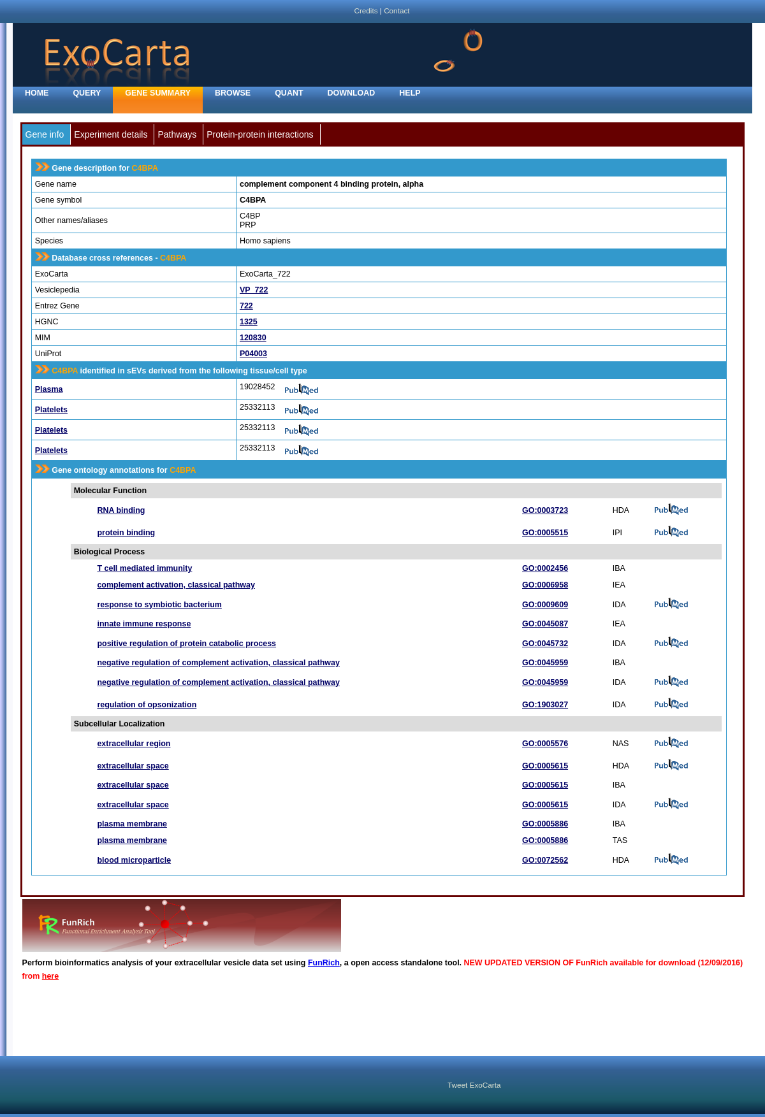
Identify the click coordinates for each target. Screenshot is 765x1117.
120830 (253, 337)
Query (87, 93)
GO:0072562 (545, 860)
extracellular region (133, 743)
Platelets (51, 409)
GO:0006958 (545, 584)
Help (409, 93)
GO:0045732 (545, 643)
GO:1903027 (545, 704)
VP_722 (254, 289)
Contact (396, 10)
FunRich (324, 962)
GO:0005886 (545, 823)
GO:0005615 (545, 765)
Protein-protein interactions (260, 134)
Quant (289, 93)
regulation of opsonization (146, 704)
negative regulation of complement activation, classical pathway (218, 662)
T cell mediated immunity (144, 568)
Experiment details (110, 134)
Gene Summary (158, 93)
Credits (365, 10)
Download (351, 93)
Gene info (45, 134)
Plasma (49, 389)
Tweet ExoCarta (474, 1085)
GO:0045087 (545, 623)
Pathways (176, 134)
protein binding (126, 532)
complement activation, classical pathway (175, 584)
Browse (233, 93)
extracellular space (132, 765)
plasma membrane (132, 823)
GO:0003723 (545, 510)
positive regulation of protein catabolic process (186, 643)
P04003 (253, 353)
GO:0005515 (545, 532)
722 (246, 305)
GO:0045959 (545, 662)
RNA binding (121, 510)
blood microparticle (134, 860)
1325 (249, 321)
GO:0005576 (545, 743)
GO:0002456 (545, 568)
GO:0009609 (545, 604)
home (36, 93)
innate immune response (144, 623)
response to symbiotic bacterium (159, 604)
